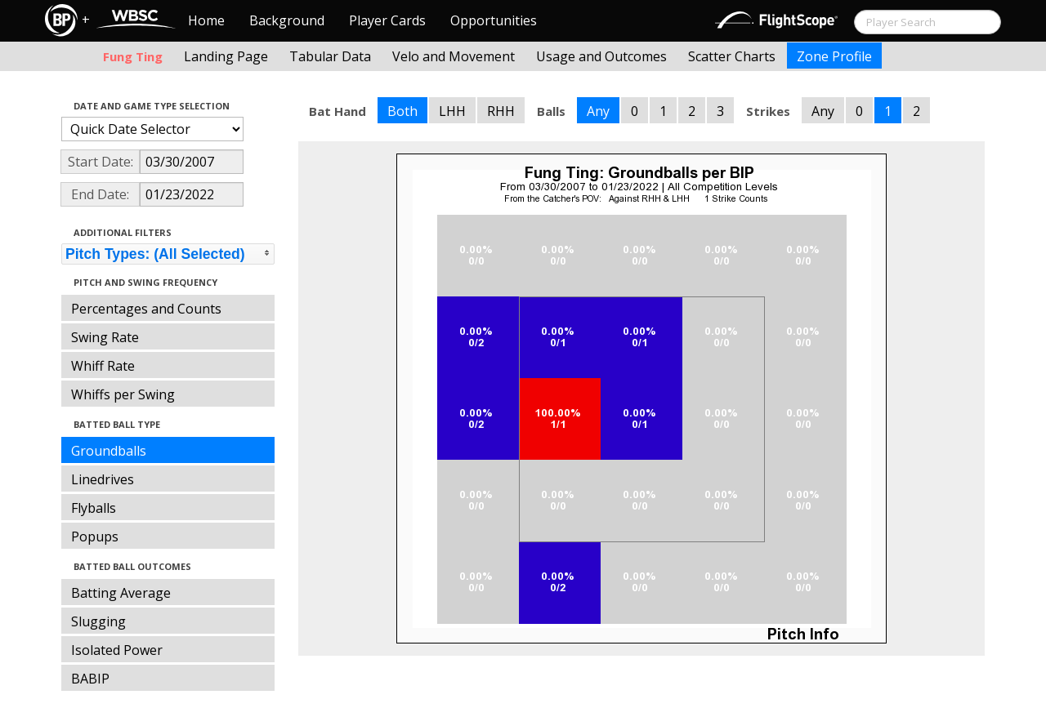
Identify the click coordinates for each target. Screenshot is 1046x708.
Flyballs (93, 508)
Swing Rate (105, 337)
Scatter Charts (732, 56)
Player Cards (387, 20)
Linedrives (102, 479)
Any (598, 111)
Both (402, 111)
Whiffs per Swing (123, 394)
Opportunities (493, 20)
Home (206, 20)
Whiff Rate (103, 366)
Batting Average (121, 593)
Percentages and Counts (146, 309)
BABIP (90, 679)
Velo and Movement (453, 56)
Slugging (98, 621)
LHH (452, 111)
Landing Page (226, 56)
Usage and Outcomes (601, 56)
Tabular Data (330, 56)
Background (286, 20)
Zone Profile (834, 56)
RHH (501, 111)
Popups (94, 536)
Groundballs (108, 451)
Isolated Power (117, 650)
